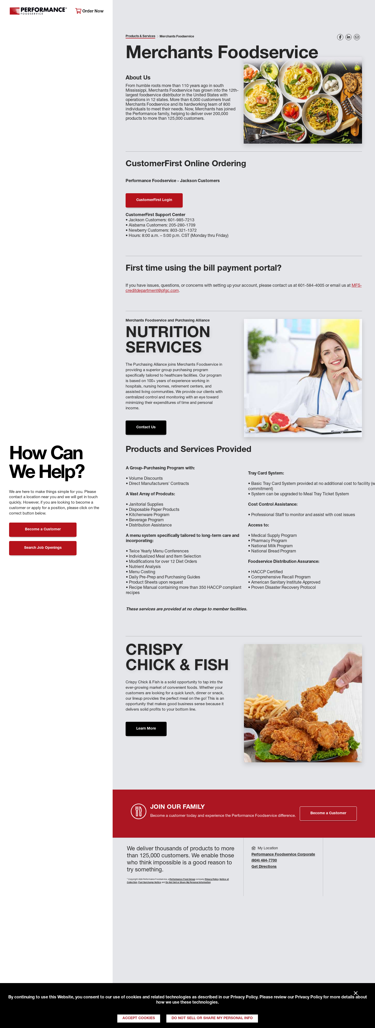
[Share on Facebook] (340, 37)
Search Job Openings (43, 548)
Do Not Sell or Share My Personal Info (212, 1018)
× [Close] (355, 993)
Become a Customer (43, 529)
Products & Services (140, 36)
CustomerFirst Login (154, 200)
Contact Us (146, 427)
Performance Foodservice (38, 11)
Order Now (89, 11)
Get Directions (264, 867)
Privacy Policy (243, 998)
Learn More (146, 729)
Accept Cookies (138, 1018)
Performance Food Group (182, 879)
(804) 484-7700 (264, 861)
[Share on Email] (357, 37)
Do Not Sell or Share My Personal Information (188, 883)
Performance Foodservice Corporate (283, 855)
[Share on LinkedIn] (348, 37)
